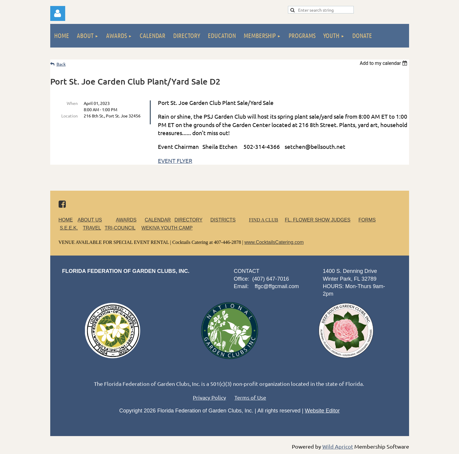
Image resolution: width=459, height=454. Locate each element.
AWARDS (130, 219)
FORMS (367, 219)
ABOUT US (90, 219)
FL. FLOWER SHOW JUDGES (317, 219)
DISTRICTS (223, 219)
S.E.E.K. (69, 227)
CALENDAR (158, 219)
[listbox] (384, 63)
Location (69, 115)
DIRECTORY (188, 219)
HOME (66, 219)
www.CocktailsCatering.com (274, 242)
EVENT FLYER (175, 160)
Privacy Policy (209, 397)
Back (61, 64)
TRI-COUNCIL (120, 227)
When (72, 103)
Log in (57, 13)
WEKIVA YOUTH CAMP (167, 227)
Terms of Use (250, 397)
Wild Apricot (337, 446)
